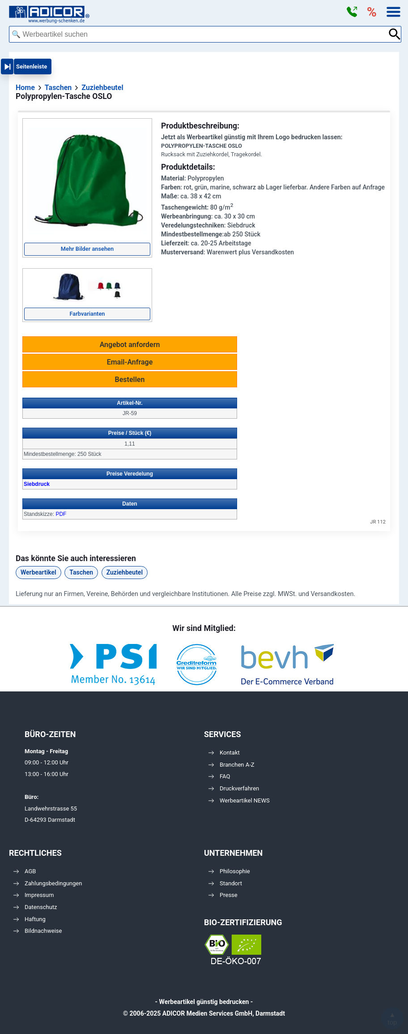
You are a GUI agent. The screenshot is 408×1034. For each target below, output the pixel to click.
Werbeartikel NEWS (239, 800)
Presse (223, 895)
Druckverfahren (233, 788)
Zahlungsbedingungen (47, 883)
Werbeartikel (38, 572)
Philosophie (229, 871)
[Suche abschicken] (395, 34)
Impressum (33, 895)
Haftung (29, 919)
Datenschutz (35, 907)
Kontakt (224, 752)
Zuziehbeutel (124, 572)
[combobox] (198, 34)
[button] (351, 12)
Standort (225, 883)
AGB (24, 871)
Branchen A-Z (231, 764)
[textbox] (198, 34)
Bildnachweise (37, 930)
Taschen (81, 572)
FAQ (219, 776)
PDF (60, 514)
